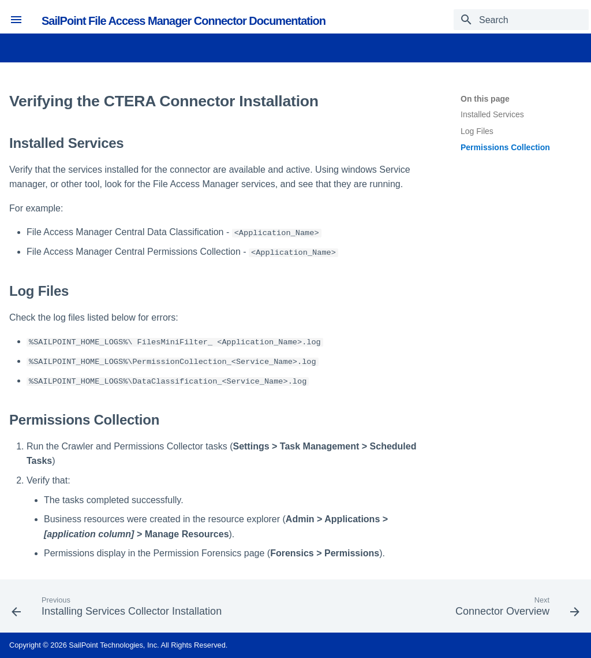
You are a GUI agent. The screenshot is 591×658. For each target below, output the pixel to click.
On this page (485, 98)
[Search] (521, 19)
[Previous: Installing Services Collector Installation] (118, 609)
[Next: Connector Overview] (515, 609)
